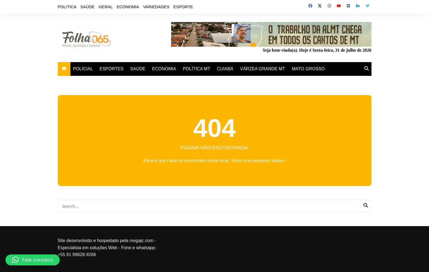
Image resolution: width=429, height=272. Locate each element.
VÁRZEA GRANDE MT (262, 68)
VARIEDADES (156, 6)
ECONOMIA (128, 6)
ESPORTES (112, 68)
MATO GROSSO (308, 68)
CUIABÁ (225, 68)
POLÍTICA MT (196, 68)
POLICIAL (83, 68)
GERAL (106, 6)
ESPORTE (183, 6)
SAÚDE (87, 6)
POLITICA (67, 6)
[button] (33, 259)
